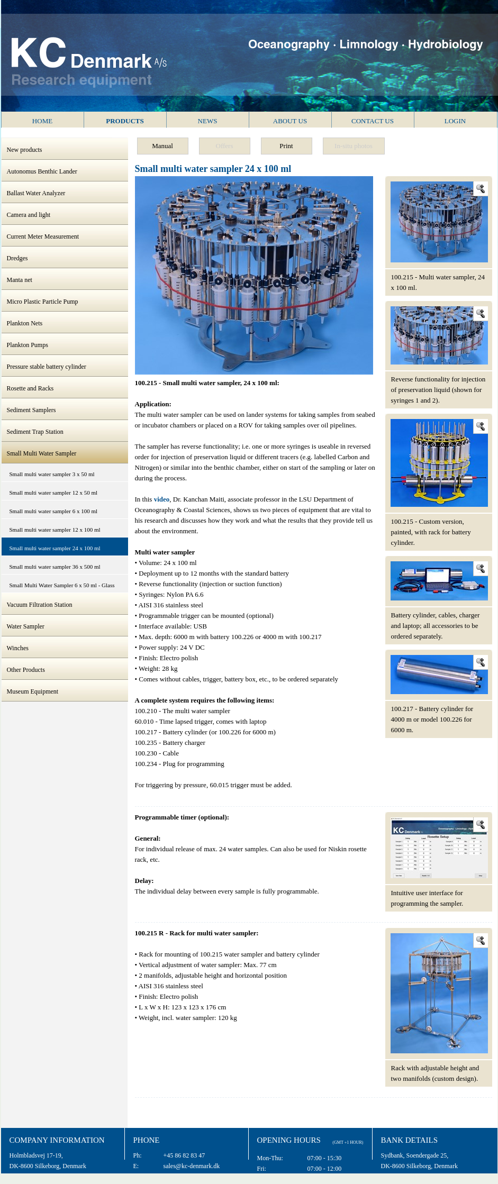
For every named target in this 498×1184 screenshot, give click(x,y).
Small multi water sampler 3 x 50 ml (52, 474)
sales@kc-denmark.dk (192, 1166)
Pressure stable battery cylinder (46, 366)
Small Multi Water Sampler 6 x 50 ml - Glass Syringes (62, 587)
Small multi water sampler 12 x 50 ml (54, 492)
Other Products (26, 669)
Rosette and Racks (30, 388)
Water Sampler (25, 626)
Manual (162, 146)
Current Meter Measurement (43, 236)
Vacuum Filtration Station (40, 604)
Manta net (19, 280)
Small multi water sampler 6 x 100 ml (54, 511)
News (208, 121)
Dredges (17, 258)
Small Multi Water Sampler (42, 453)
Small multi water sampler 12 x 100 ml (55, 529)
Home (42, 121)
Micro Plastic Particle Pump (42, 301)
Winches (18, 648)
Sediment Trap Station (35, 431)
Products (125, 121)
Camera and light (29, 214)
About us (290, 121)
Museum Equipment (33, 691)
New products (24, 149)
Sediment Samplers (31, 410)
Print (286, 146)
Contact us (372, 121)
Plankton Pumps (27, 345)
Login (455, 121)
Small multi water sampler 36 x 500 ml (55, 566)
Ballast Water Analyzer (36, 193)
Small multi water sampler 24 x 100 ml (55, 548)
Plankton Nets (25, 323)
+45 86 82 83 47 (184, 1155)
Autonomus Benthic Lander (42, 171)
